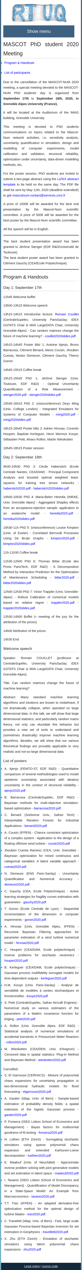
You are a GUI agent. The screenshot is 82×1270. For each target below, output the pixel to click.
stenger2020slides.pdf (45, 394)
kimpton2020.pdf (63, 538)
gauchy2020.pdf (34, 902)
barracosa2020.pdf (47, 808)
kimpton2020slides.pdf (19, 544)
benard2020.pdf (35, 826)
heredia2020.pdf (61, 513)
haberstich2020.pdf (17, 488)
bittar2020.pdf (64, 577)
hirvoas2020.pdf (27, 943)
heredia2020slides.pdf (19, 519)
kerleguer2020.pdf (54, 978)
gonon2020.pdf (35, 919)
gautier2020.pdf (15, 1115)
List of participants (17, 72)
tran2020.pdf (36, 1214)
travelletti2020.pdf (55, 1232)
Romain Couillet (67, 314)
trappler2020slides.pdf (19, 608)
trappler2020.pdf (63, 602)
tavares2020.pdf (42, 1196)
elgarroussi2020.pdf (37, 1091)
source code (50, 1266)
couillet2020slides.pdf (60, 336)
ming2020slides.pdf (17, 419)
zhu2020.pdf (32, 1249)
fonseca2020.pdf (50, 1132)
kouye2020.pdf (37, 996)
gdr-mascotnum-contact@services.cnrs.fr (36, 195)
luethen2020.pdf (39, 1155)
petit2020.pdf (26, 1019)
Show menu (39, 31)
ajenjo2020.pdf (14, 790)
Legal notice (32, 1266)
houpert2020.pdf (16, 960)
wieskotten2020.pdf (52, 1060)
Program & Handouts (19, 63)
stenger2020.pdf (14, 394)
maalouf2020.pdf (67, 1173)
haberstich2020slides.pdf (51, 488)
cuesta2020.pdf (15, 866)
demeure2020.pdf (17, 884)
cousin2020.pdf (59, 843)
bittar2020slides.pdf (17, 583)
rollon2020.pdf (16, 1042)
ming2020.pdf (65, 414)
